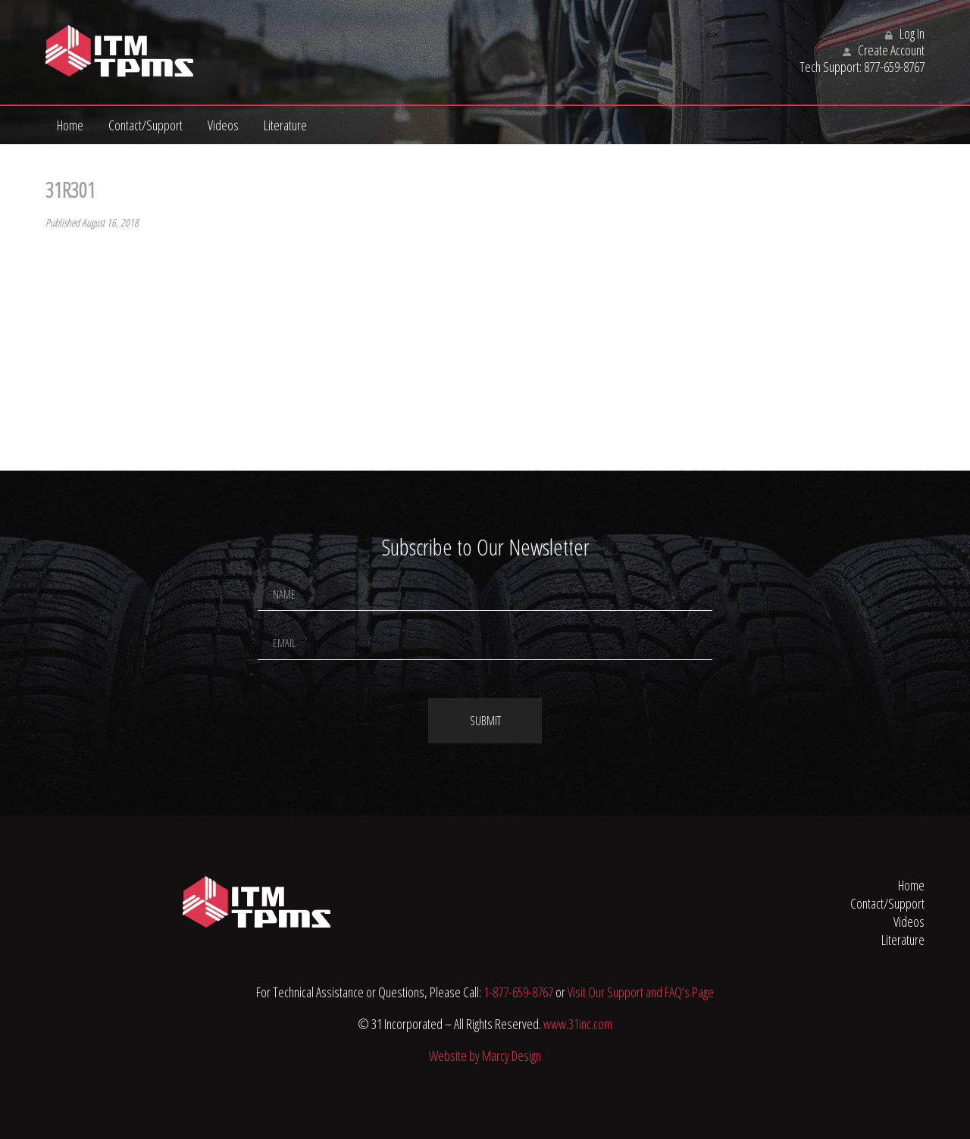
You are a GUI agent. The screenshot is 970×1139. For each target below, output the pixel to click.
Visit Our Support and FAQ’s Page (641, 992)
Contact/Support (145, 125)
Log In (905, 33)
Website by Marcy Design (485, 1056)
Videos (223, 125)
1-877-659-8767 (518, 992)
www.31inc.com (577, 1024)
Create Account (884, 50)
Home (70, 125)
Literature (285, 125)
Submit (485, 720)
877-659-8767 (894, 67)
